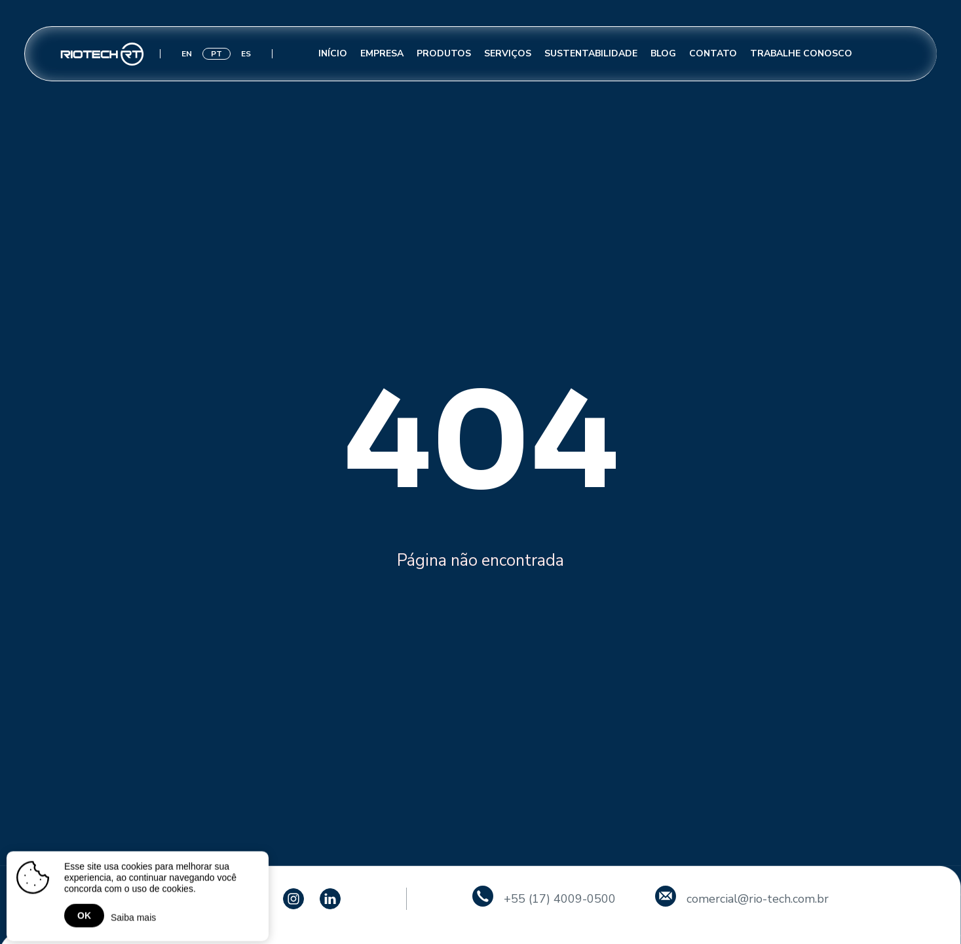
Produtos (444, 53)
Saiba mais (133, 919)
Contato (713, 53)
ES (246, 54)
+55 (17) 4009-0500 (560, 899)
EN (186, 54)
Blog (663, 53)
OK (84, 918)
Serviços (507, 53)
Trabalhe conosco (801, 53)
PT (216, 54)
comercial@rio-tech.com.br (758, 899)
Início (332, 53)
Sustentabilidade (590, 53)
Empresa (382, 53)
